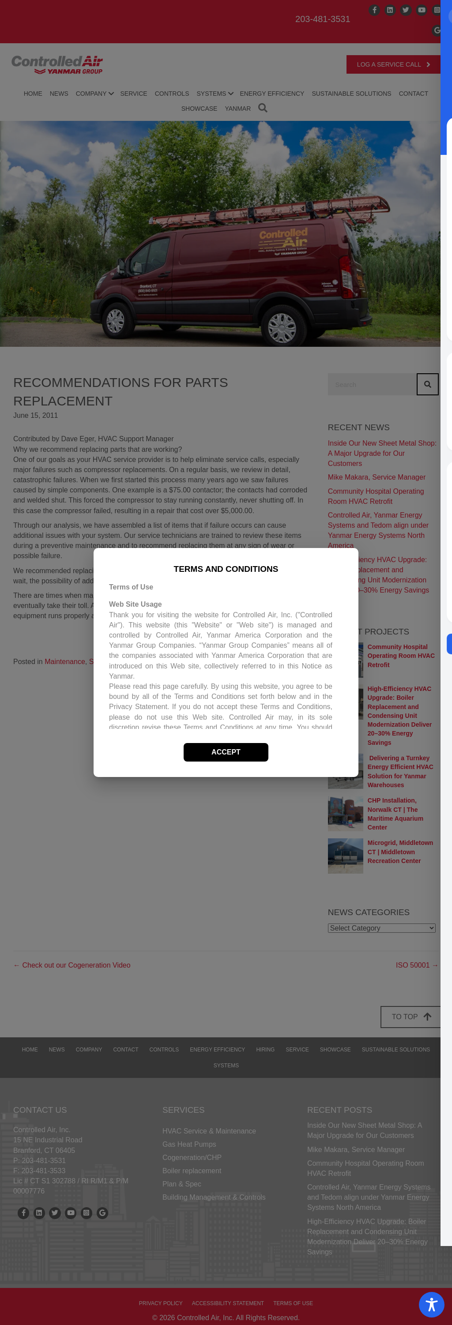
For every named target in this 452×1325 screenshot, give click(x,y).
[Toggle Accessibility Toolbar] (431, 1304)
